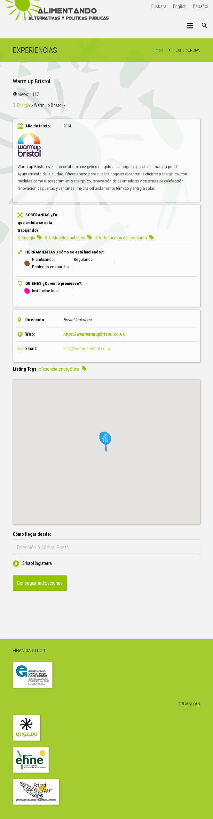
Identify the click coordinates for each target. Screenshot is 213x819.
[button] (106, 441)
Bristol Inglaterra (32, 563)
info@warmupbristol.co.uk (87, 348)
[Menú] (190, 26)
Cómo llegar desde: (32, 534)
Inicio (158, 50)
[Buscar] (204, 25)
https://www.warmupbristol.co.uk (94, 334)
